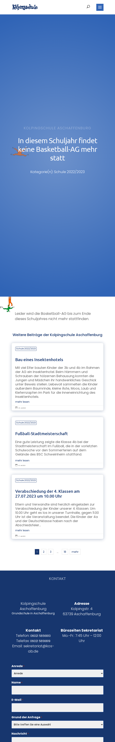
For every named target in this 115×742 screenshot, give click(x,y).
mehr (75, 552)
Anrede (18, 666)
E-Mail (17, 700)
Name (17, 682)
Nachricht (20, 734)
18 (65, 552)
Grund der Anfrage (27, 717)
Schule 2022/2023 (26, 348)
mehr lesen (22, 401)
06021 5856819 (40, 641)
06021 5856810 (40, 636)
